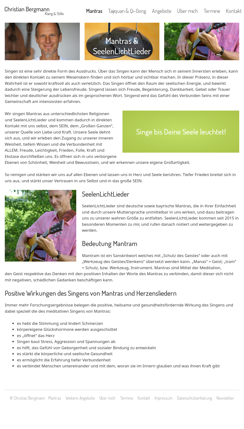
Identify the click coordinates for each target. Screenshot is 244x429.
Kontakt (234, 10)
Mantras (94, 10)
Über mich (187, 10)
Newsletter (225, 398)
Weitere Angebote (80, 398)
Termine (212, 10)
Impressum (164, 398)
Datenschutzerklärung (194, 398)
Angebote (161, 10)
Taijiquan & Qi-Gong (127, 10)
